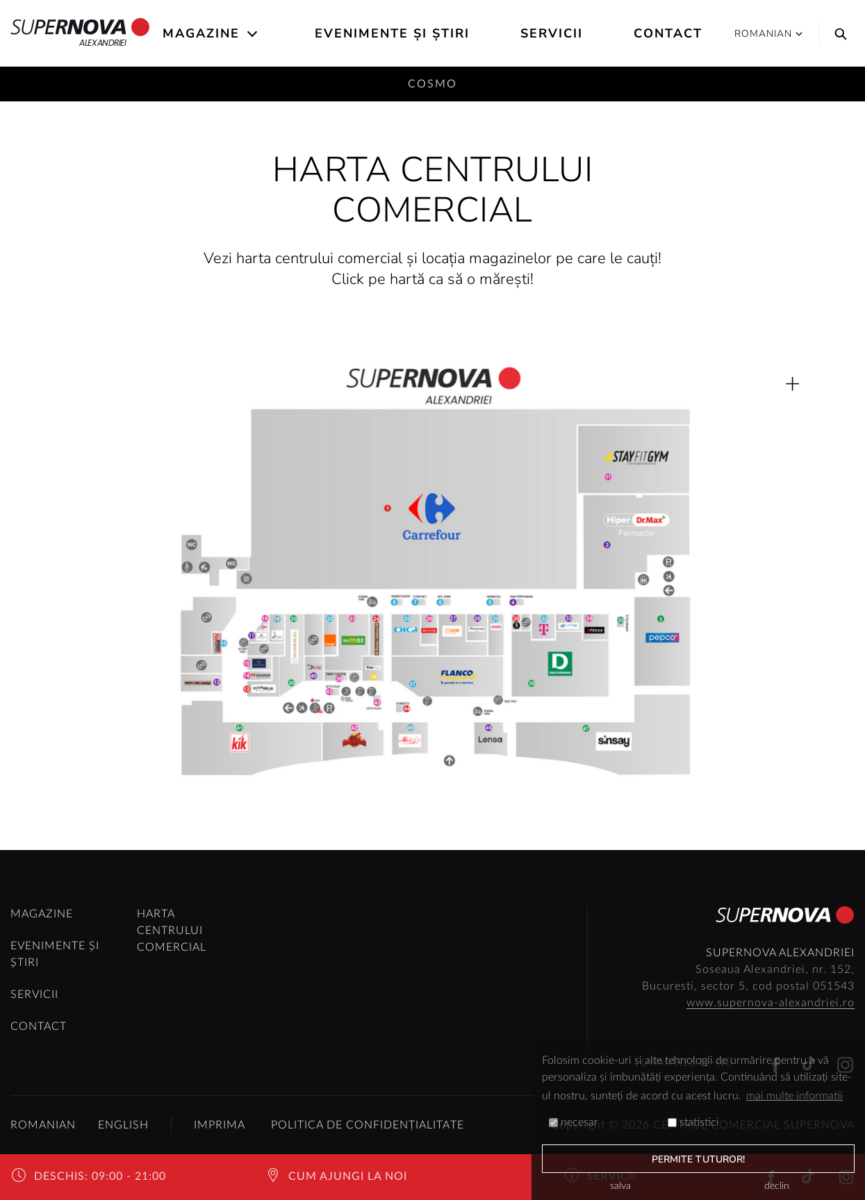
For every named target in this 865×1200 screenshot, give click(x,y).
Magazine (201, 33)
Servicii (551, 33)
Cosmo (432, 84)
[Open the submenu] (253, 34)
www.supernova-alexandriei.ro (770, 1002)
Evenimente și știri (392, 33)
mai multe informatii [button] (794, 1095)
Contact (668, 33)
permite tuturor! (698, 1159)
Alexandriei (80, 33)
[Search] (837, 33)
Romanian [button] (768, 33)
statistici (693, 1122)
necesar (573, 1122)
